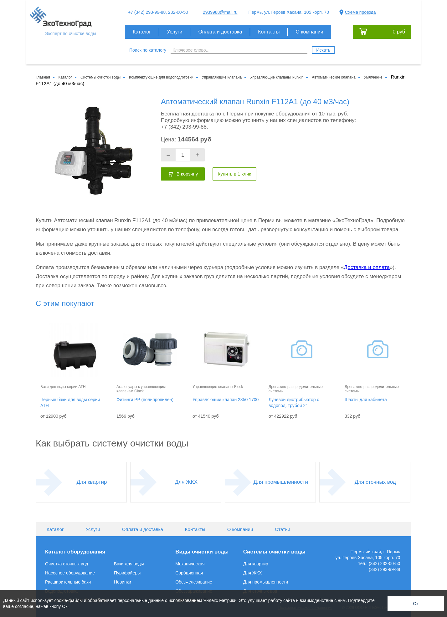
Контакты (269, 31)
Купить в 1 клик (234, 173)
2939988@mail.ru (220, 12)
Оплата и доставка (220, 31)
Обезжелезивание (193, 581)
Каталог (142, 31)
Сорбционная (189, 572)
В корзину (187, 173)
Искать (323, 50)
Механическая (189, 563)
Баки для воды (129, 563)
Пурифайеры (127, 572)
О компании (309, 31)
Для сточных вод (375, 482)
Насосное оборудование (70, 572)
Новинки (122, 581)
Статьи (282, 529)
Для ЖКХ (186, 482)
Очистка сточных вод (66, 563)
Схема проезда (360, 12)
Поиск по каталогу (147, 50)
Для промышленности (281, 482)
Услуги (174, 31)
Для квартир (92, 482)
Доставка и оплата (367, 267)
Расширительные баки (68, 581)
